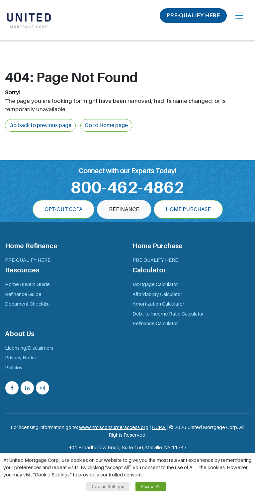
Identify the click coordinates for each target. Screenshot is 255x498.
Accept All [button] (150, 486)
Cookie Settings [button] (108, 486)
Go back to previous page (40, 125)
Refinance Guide (23, 294)
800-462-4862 (127, 187)
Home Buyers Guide (27, 284)
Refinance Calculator (155, 323)
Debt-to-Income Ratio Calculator (168, 314)
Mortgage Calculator (155, 284)
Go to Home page (106, 125)
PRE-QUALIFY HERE (193, 16)
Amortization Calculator (158, 304)
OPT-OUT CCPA (63, 209)
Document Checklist (27, 304)
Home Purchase (188, 209)
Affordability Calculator (157, 294)
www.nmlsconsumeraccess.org (113, 427)
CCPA (159, 427)
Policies (13, 367)
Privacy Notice (21, 357)
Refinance (124, 209)
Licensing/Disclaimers (29, 348)
